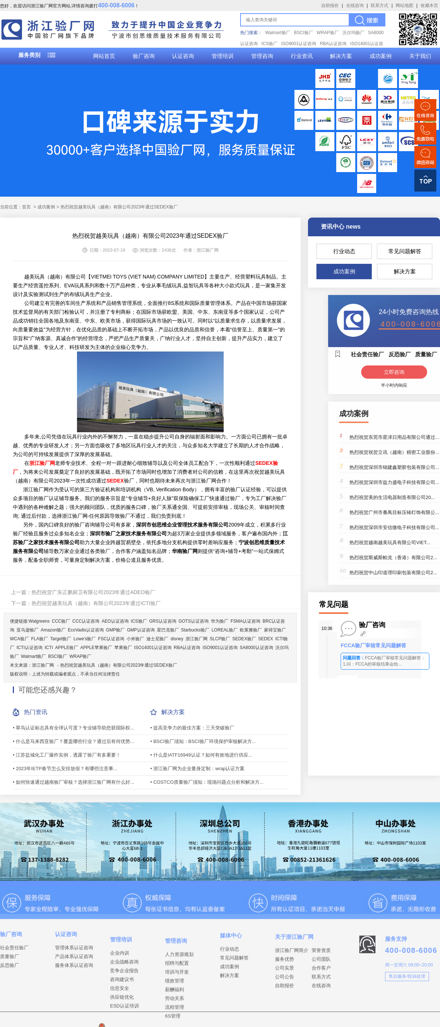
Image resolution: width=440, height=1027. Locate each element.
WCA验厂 (19, 638)
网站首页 (104, 56)
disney (176, 638)
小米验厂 (135, 638)
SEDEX (265, 638)
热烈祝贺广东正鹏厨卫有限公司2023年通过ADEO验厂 (93, 592)
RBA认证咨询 (333, 43)
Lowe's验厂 (84, 638)
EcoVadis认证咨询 (86, 630)
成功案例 (381, 56)
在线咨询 (355, 5)
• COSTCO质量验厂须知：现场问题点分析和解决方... (207, 782)
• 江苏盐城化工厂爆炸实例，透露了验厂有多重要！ (67, 755)
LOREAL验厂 (225, 630)
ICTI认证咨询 (29, 647)
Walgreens (39, 621)
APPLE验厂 (66, 647)
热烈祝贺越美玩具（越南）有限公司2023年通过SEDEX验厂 (118, 665)
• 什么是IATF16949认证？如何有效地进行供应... (201, 755)
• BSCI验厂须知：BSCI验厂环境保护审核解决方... (203, 741)
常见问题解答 (404, 251)
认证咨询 (183, 56)
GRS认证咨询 (162, 621)
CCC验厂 (61, 621)
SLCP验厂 (220, 638)
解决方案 (341, 56)
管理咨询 (262, 56)
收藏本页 (429, 5)
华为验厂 (219, 621)
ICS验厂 (269, 43)
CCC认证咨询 (85, 621)
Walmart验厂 (277, 32)
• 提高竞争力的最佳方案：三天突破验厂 (192, 728)
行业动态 (344, 251)
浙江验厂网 (197, 638)
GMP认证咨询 (140, 630)
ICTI (49, 647)
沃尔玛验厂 (353, 32)
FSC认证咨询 (111, 638)
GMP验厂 (115, 630)
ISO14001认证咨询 (153, 647)
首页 (26, 207)
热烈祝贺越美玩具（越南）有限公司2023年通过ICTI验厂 (96, 603)
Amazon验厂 (53, 630)
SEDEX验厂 (244, 638)
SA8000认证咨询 (256, 647)
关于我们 (420, 56)
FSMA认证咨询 (245, 621)
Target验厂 (60, 638)
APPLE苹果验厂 (96, 647)
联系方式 (379, 5)
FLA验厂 (39, 638)
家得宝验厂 (275, 630)
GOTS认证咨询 (194, 621)
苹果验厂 (123, 647)
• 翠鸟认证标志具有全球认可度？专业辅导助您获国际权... (73, 728)
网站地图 (404, 5)
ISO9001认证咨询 (298, 43)
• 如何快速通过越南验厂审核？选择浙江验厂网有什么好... (73, 782)
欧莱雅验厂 (251, 630)
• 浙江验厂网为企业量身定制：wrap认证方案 (197, 768)
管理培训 (223, 56)
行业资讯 (302, 56)
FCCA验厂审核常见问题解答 (373, 645)
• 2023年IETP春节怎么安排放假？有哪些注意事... (65, 768)
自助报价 (330, 5)
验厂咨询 (144, 56)
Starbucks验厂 (195, 630)
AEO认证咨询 (115, 621)
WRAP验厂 (328, 32)
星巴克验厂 (168, 630)
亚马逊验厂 (27, 630)
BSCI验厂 (303, 32)
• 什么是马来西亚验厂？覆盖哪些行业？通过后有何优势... (73, 741)
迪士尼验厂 (157, 638)
